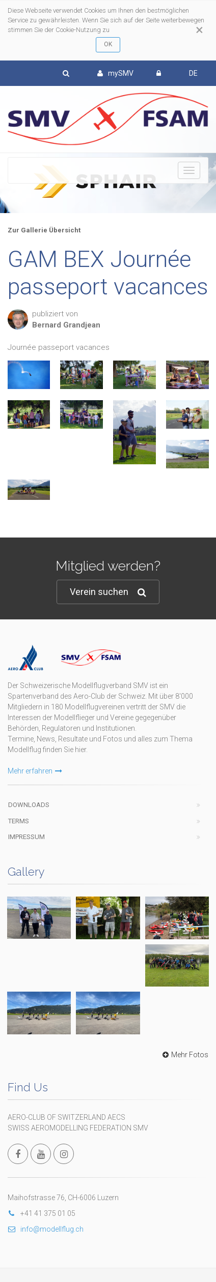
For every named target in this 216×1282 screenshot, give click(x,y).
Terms (18, 821)
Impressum (26, 837)
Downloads (28, 805)
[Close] (199, 30)
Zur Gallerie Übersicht (44, 230)
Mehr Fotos (184, 1055)
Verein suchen (108, 592)
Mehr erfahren (35, 771)
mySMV (115, 73)
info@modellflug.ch (46, 1229)
